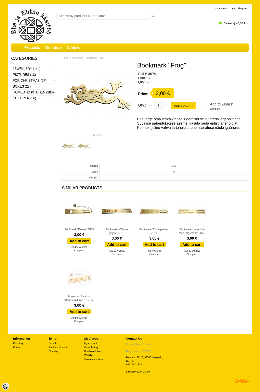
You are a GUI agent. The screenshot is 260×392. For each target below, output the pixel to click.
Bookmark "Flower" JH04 (79, 229)
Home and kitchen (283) (33, 92)
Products (32, 48)
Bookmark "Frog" (95, 57)
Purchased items (93, 351)
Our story (53, 48)
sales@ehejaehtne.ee (138, 371)
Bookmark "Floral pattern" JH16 (154, 231)
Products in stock (58, 347)
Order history (91, 347)
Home (65, 57)
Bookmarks (77, 57)
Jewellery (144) (26, 69)
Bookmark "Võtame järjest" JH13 (116, 231)
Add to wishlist (221, 104)
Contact (73, 48)
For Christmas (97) (29, 80)
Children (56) (24, 98)
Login (232, 8)
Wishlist (88, 355)
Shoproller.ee (242, 381)
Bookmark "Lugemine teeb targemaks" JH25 (192, 231)
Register (242, 8)
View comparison (93, 359)
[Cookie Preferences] (5, 386)
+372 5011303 (134, 364)
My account (90, 343)
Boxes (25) (22, 86)
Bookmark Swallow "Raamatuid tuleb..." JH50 (79, 298)
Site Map (53, 351)
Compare (215, 109)
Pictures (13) (24, 74)
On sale (53, 343)
